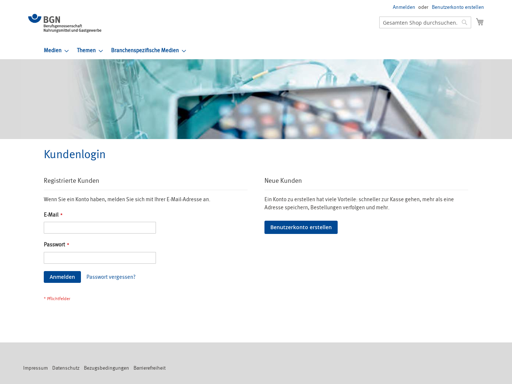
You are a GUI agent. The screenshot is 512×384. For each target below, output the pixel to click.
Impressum (35, 368)
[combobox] (425, 22)
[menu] (263, 50)
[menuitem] (54, 50)
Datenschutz (65, 368)
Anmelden (404, 7)
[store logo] (65, 23)
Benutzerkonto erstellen (458, 7)
